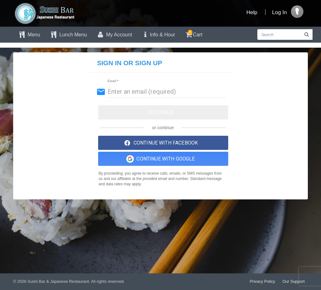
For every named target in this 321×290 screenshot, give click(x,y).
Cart (194, 33)
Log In (279, 12)
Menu (29, 34)
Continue (160, 112)
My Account (114, 34)
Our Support (293, 281)
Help (251, 12)
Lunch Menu (68, 34)
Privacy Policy (262, 281)
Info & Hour (158, 34)
